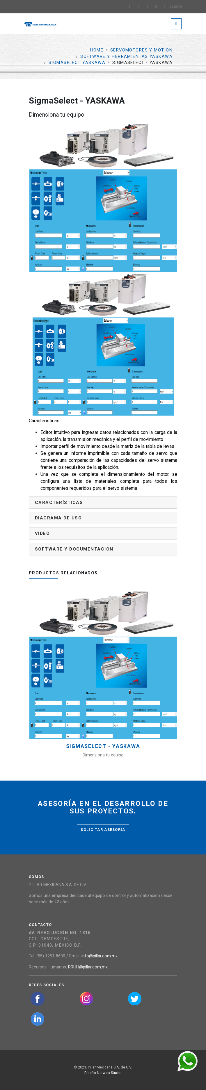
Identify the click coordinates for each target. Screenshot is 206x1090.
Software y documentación (74, 549)
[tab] (103, 503)
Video (42, 533)
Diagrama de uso (58, 518)
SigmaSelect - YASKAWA (103, 746)
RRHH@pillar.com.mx (88, 967)
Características (59, 502)
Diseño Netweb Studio (103, 1073)
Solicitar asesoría (103, 829)
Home (97, 50)
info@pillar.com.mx (99, 956)
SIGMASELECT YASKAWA (77, 62)
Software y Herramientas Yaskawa (126, 56)
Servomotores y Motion (141, 50)
